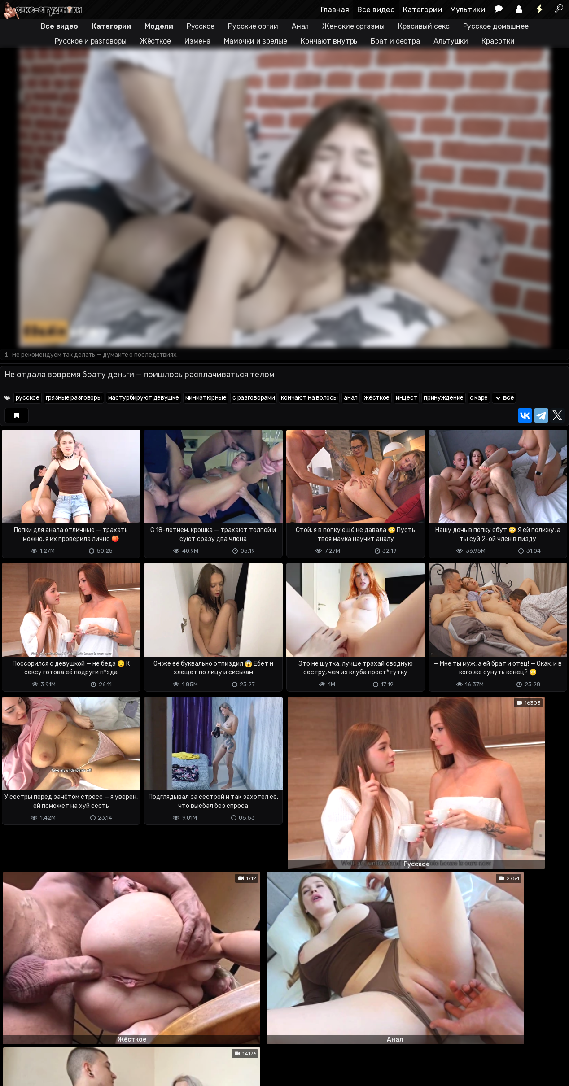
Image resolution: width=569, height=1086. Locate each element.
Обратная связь (94, 1073)
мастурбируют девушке (143, 398)
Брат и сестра (395, 41)
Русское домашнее (496, 26)
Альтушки (450, 41)
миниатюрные (206, 398)
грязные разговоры (74, 398)
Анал (300, 26)
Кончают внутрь (329, 41)
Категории (422, 9)
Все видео (376, 9)
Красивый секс (424, 26)
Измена (197, 41)
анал (351, 398)
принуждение (444, 398)
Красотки (497, 41)
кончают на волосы (309, 398)
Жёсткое (155, 41)
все (504, 398)
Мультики (467, 9)
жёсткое (377, 398)
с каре (479, 398)
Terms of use (46, 1073)
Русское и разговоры (91, 41)
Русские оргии (253, 26)
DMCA (14, 1073)
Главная (335, 9)
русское (27, 398)
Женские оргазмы (353, 26)
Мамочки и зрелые (255, 41)
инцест (406, 398)
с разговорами (253, 398)
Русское (200, 26)
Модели (158, 26)
